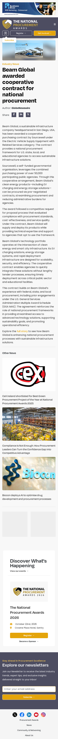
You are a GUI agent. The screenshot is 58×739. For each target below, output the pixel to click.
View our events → (19, 571)
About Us (29, 735)
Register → (21, 33)
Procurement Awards (29, 720)
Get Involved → (45, 33)
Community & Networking (29, 730)
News (29, 725)
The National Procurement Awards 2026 (27, 612)
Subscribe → (29, 697)
